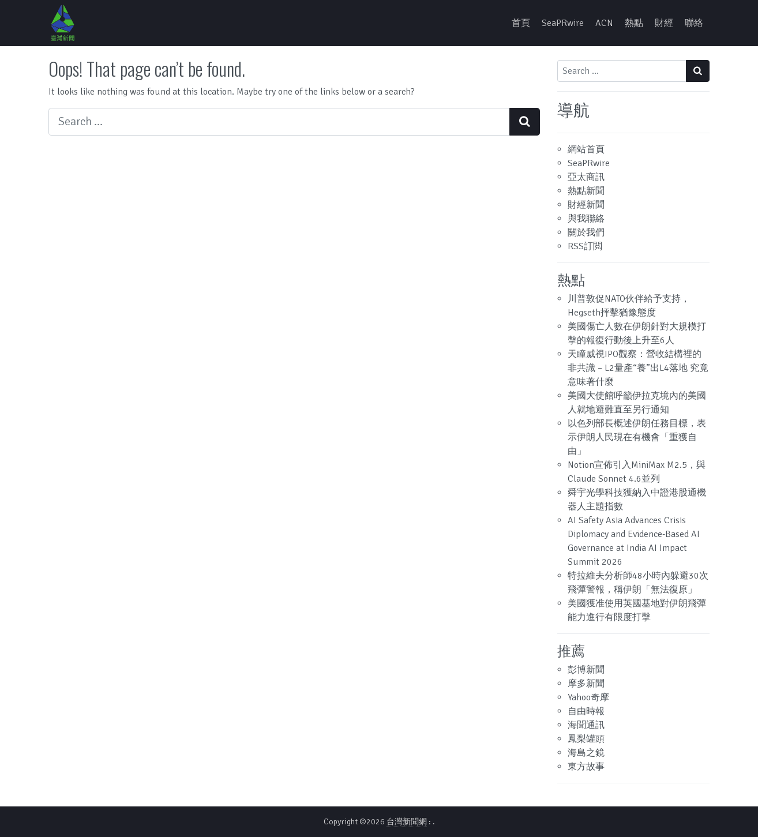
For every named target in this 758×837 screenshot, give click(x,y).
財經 (664, 23)
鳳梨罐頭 (586, 739)
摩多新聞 (586, 683)
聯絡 (694, 23)
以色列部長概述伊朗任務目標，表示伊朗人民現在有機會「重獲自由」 (637, 437)
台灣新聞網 (406, 822)
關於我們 (586, 232)
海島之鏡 (586, 753)
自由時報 (586, 711)
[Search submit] (524, 122)
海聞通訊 (586, 725)
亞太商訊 (586, 177)
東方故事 (586, 766)
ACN (604, 23)
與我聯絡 (586, 218)
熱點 (634, 23)
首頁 (521, 23)
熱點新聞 (586, 191)
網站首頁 (586, 149)
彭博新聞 (586, 669)
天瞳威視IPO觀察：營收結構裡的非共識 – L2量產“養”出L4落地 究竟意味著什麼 (638, 368)
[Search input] (279, 122)
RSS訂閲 (585, 246)
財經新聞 (586, 205)
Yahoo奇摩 (588, 697)
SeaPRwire (563, 23)
